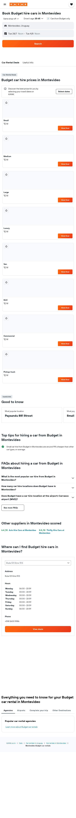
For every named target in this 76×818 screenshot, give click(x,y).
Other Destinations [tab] (62, 710)
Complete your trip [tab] (39, 710)
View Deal (65, 128)
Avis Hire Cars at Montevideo (18, 530)
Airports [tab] (21, 710)
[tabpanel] (38, 724)
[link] (38, 629)
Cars (20, 743)
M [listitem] (6, 124)
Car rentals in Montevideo (56, 743)
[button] (5, 4)
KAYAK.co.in (11, 743)
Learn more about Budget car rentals (21, 727)
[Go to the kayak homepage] (18, 4)
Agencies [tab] (8, 710)
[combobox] (11, 18)
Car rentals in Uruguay (34, 743)
